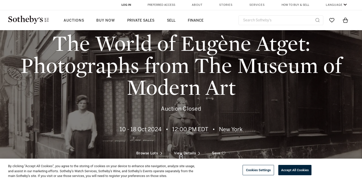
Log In (126, 5)
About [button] (197, 5)
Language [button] (334, 5)
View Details (187, 151)
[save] (219, 151)
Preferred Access (161, 5)
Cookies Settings (258, 170)
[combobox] (281, 20)
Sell (171, 20)
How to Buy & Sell (295, 5)
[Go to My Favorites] (331, 20)
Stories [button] (226, 5)
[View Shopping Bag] (345, 20)
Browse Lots (149, 151)
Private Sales (140, 20)
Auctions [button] (74, 20)
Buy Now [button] (105, 20)
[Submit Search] (317, 20)
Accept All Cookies (295, 170)
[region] (181, 170)
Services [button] (257, 5)
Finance (196, 20)
